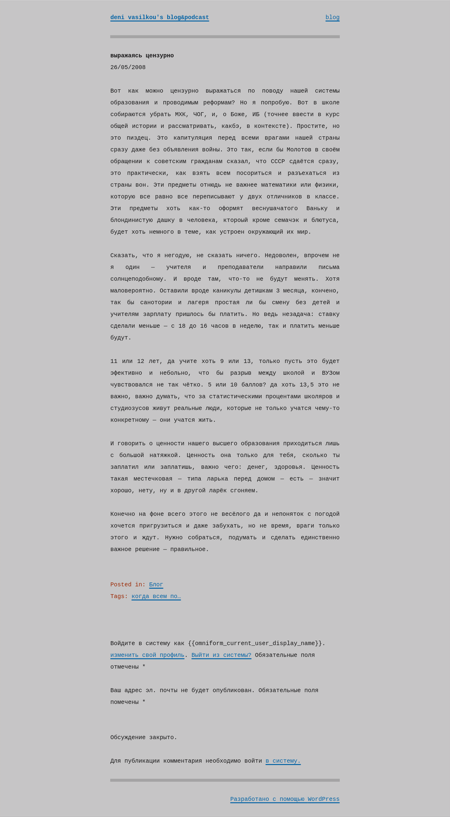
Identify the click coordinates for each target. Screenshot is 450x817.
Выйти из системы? (222, 655)
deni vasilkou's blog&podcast (159, 17)
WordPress (324, 799)
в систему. (283, 761)
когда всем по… (156, 596)
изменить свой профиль (147, 655)
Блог (156, 584)
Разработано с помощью (269, 799)
